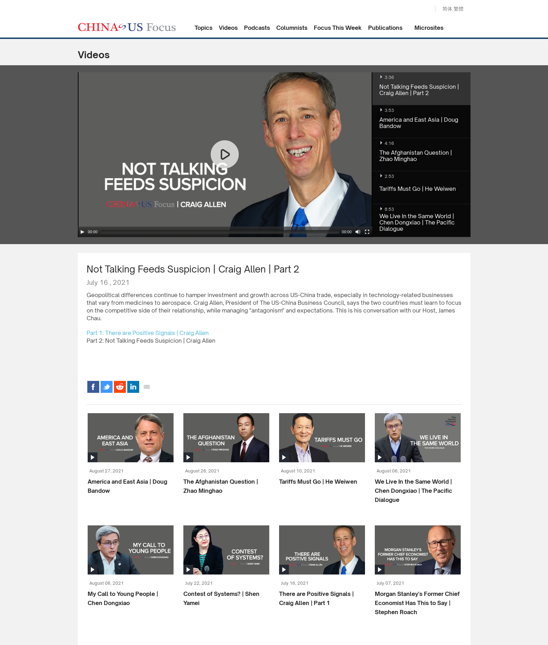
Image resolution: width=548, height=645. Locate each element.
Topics (203, 27)
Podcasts (257, 27)
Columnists (291, 27)
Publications (385, 27)
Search (422, 9)
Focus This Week (338, 27)
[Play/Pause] (82, 232)
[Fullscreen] (367, 232)
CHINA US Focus (127, 27)
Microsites (429, 27)
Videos (228, 27)
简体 (447, 9)
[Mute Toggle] (358, 232)
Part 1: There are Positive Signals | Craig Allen (148, 332)
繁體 (459, 9)
